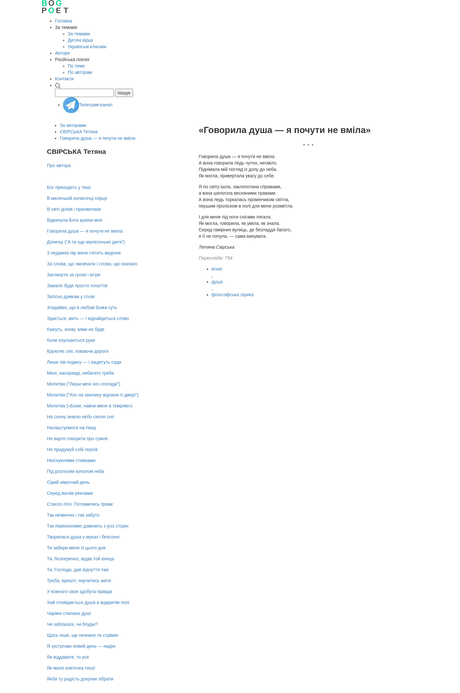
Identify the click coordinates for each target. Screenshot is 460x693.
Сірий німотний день (68, 482)
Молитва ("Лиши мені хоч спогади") (83, 383)
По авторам (80, 72)
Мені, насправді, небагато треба (80, 373)
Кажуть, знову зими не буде (75, 329)
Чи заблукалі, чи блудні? (72, 624)
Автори (62, 53)
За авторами (73, 125)
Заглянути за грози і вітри (73, 274)
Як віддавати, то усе (68, 657)
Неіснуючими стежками (71, 460)
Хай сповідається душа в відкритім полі (88, 602)
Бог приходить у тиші (69, 187)
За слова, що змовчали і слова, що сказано (92, 263)
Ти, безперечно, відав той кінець (80, 558)
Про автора (59, 165)
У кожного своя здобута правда (79, 591)
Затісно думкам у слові (71, 296)
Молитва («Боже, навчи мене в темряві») (89, 405)
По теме (76, 65)
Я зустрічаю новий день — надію (81, 646)
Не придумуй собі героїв (72, 449)
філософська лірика (233, 294)
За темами (79, 33)
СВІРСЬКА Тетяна (79, 131)
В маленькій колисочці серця (77, 198)
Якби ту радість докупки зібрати (80, 678)
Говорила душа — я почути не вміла (97, 138)
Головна (63, 20)
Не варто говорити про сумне (77, 438)
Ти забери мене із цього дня (76, 547)
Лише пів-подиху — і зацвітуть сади (84, 362)
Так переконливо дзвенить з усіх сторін (87, 526)
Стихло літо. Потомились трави (80, 504)
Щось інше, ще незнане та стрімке (82, 635)
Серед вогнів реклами (70, 493)
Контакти (64, 78)
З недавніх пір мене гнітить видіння (83, 252)
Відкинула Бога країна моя (74, 220)
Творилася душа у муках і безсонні (83, 536)
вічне (217, 268)
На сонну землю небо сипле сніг (80, 416)
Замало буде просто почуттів (77, 285)
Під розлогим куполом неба (75, 471)
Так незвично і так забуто (73, 515)
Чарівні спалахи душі (69, 613)
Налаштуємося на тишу (71, 427)
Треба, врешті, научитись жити (79, 580)
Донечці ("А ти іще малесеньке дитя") (86, 241)
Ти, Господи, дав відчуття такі (78, 569)
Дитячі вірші (80, 40)
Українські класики (87, 46)
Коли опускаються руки (71, 340)
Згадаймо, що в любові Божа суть (82, 307)
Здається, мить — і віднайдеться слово (88, 318)
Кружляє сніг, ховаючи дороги (77, 351)
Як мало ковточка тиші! (71, 668)
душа (217, 281)
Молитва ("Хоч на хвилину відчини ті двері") (92, 394)
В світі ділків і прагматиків (74, 209)
